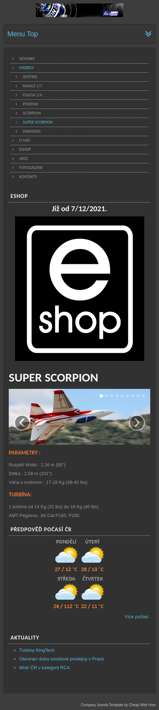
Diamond (32, 131)
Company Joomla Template (102, 705)
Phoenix (30, 104)
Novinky (27, 58)
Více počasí (136, 616)
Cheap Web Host (142, 705)
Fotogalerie (31, 167)
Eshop (25, 149)
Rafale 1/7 (32, 85)
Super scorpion (38, 122)
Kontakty (28, 176)
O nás (24, 140)
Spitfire (30, 76)
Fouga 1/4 (32, 95)
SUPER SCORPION (53, 377)
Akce (23, 158)
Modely (26, 67)
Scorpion (32, 113)
